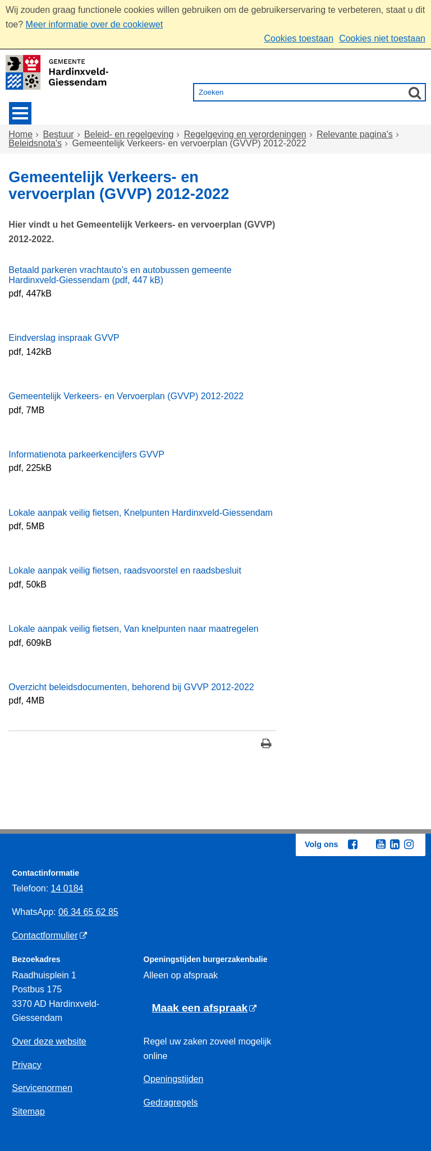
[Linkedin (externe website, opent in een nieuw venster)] (394, 844)
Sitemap (28, 1111)
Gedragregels (171, 1102)
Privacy (26, 1065)
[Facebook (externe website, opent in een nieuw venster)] (352, 844)
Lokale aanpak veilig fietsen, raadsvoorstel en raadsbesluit (124, 570)
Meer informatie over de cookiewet (94, 24)
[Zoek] (414, 92)
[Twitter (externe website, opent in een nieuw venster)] (366, 845)
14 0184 (67, 888)
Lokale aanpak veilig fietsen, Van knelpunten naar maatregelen (133, 629)
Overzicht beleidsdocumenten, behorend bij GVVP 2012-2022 (131, 687)
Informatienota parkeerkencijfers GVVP (86, 454)
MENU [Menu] (20, 113)
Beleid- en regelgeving (128, 134)
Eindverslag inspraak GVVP (63, 338)
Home (20, 134)
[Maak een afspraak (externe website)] (204, 1008)
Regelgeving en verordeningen (245, 134)
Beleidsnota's (35, 143)
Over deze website (49, 1041)
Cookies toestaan (298, 38)
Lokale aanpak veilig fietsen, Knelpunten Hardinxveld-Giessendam (140, 512)
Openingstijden (174, 1079)
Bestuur (58, 134)
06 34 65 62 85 (88, 912)
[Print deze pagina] (266, 745)
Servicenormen (42, 1088)
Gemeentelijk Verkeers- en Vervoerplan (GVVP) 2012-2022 (126, 396)
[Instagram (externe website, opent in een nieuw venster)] (408, 844)
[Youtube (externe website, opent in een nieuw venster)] (380, 844)
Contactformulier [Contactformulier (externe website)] (44, 935)
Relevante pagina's (355, 134)
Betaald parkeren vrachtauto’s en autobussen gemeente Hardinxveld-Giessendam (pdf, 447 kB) (119, 275)
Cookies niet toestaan (382, 38)
